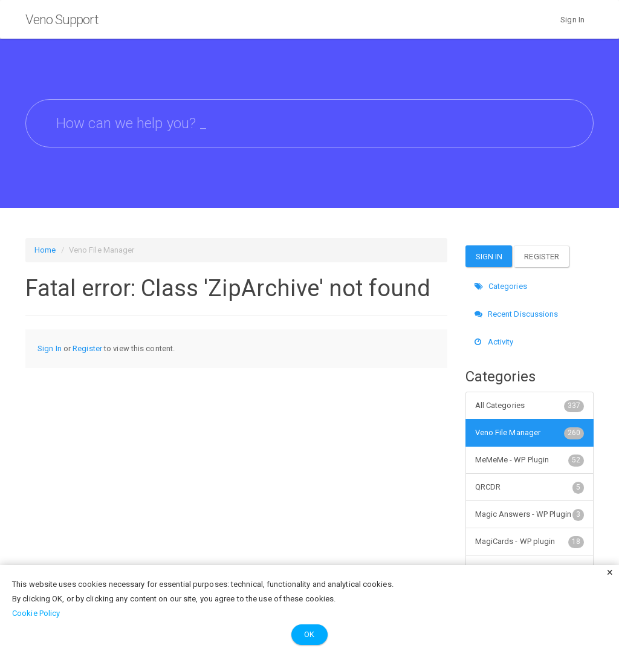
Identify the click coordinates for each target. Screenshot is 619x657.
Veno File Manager (530, 433)
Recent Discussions (517, 314)
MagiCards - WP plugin (530, 541)
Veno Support (62, 19)
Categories (501, 286)
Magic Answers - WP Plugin (530, 514)
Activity (494, 341)
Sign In (572, 19)
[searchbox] (309, 123)
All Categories (530, 405)
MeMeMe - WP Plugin (530, 460)
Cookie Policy (36, 613)
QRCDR (530, 487)
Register (87, 348)
